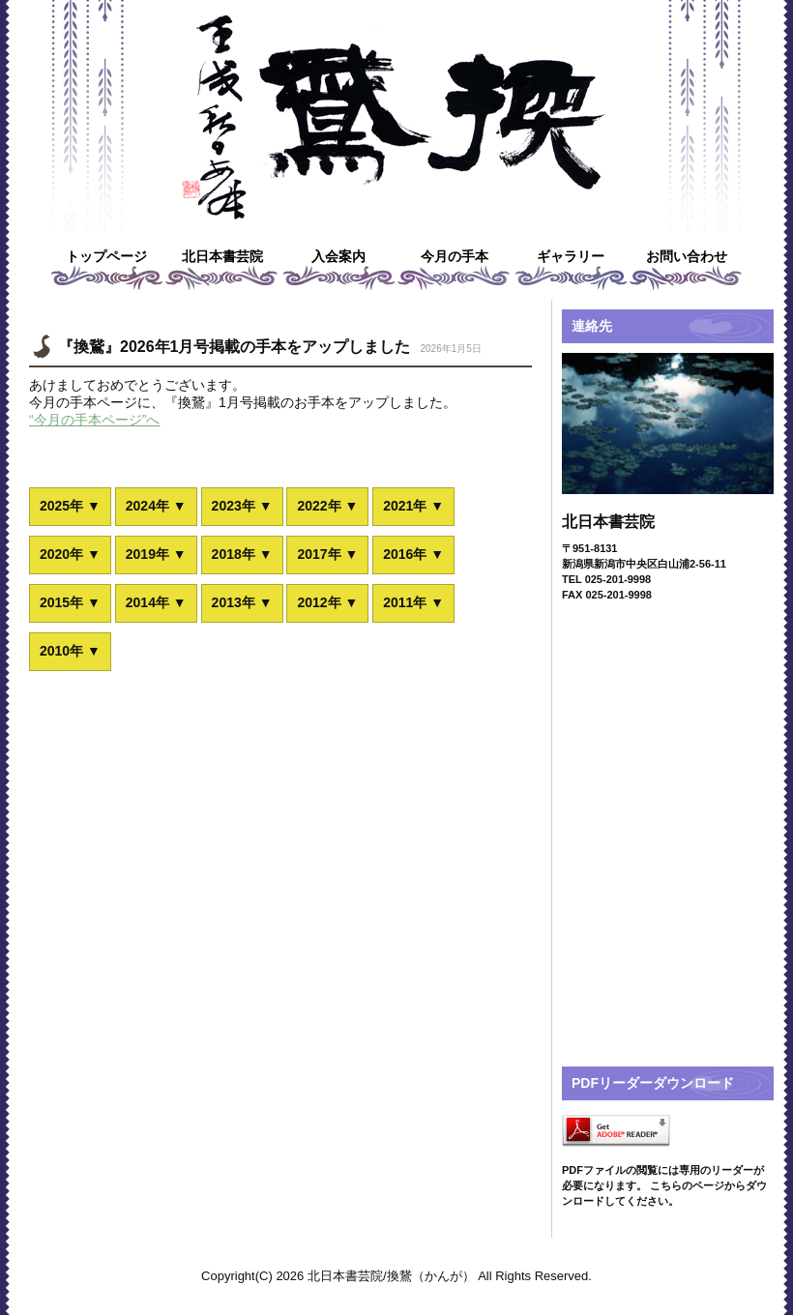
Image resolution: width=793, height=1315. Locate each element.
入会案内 (338, 256)
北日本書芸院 (222, 256)
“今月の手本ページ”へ (94, 419)
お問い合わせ (686, 256)
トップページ (106, 256)
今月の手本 (454, 256)
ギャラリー (570, 256)
